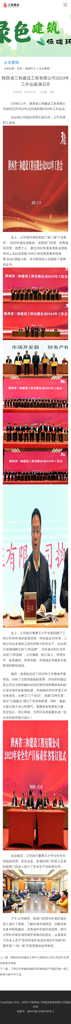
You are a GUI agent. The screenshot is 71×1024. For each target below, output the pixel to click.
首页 (19, 68)
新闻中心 (30, 68)
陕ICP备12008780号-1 (40, 1011)
